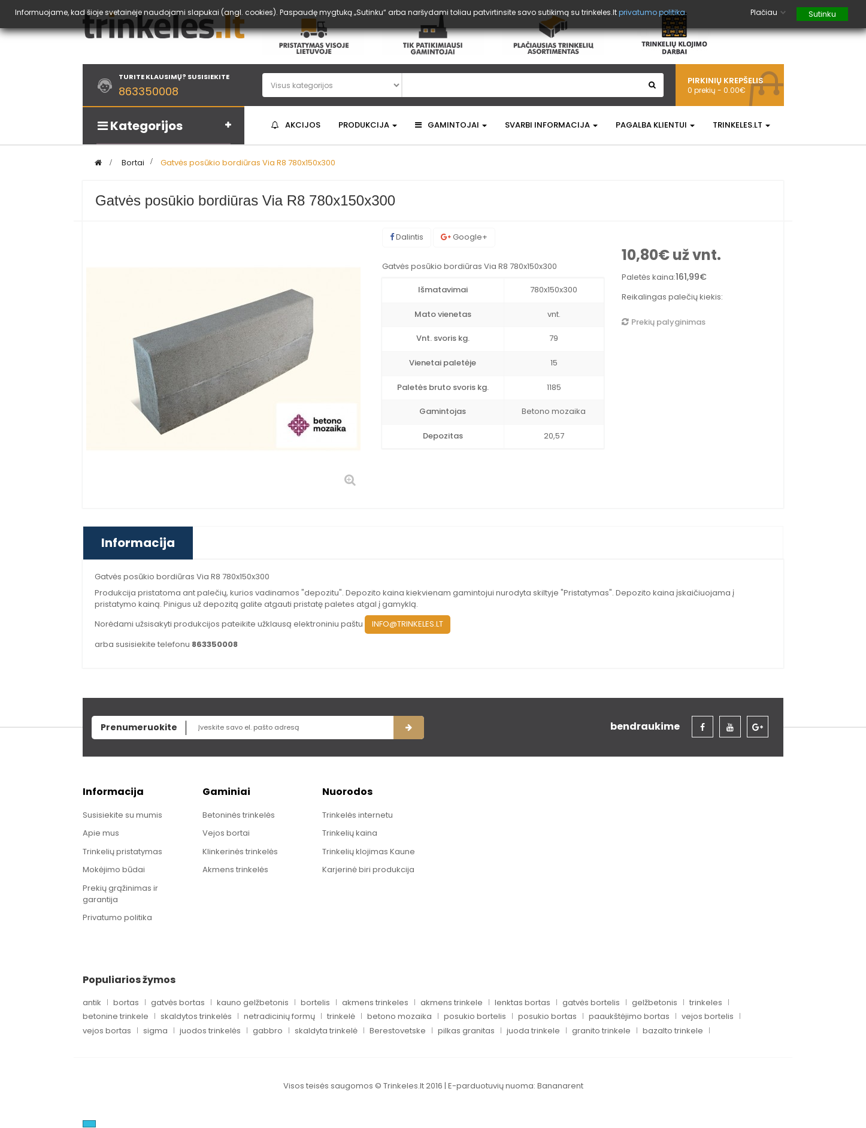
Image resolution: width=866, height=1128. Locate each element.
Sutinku (822, 14)
